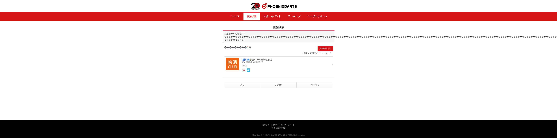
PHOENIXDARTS (279, 6)
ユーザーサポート (317, 16)
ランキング (294, 16)
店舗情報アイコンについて (316, 53)
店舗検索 (252, 16)
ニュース (235, 16)
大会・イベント (272, 16)
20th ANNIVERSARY (255, 6)
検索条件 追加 (325, 48)
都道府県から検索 (233, 33)
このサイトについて (270, 125)
